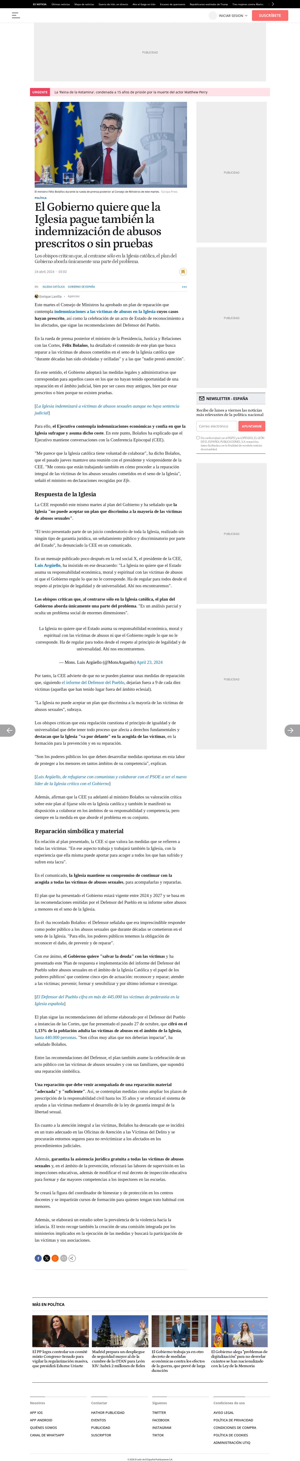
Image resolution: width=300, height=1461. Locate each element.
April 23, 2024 (150, 662)
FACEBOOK (160, 1420)
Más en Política (48, 1304)
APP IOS (36, 1412)
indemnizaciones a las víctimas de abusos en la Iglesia (105, 311)
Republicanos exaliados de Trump (209, 4)
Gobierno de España (81, 286)
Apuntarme (252, 426)
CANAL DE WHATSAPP (47, 1435)
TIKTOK (158, 1435)
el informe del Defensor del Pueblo (93, 682)
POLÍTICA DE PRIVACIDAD (233, 1420)
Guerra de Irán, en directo (113, 4)
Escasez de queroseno (172, 4)
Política (41, 198)
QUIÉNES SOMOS (43, 1427)
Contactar (99, 1403)
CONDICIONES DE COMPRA (235, 1427)
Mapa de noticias (84, 4)
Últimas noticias (61, 4)
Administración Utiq (232, 1442)
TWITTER (159, 1412)
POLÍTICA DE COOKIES (231, 1435)
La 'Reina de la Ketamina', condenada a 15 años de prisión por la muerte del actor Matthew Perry (131, 92)
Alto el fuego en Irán (144, 4)
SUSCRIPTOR (101, 1435)
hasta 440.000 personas (55, 1037)
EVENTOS (98, 1420)
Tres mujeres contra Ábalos (247, 4)
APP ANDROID (41, 1420)
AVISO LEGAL (224, 1412)
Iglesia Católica (54, 286)
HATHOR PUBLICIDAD (107, 1412)
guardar (183, 271)
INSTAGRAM (161, 1427)
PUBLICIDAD (100, 1427)
